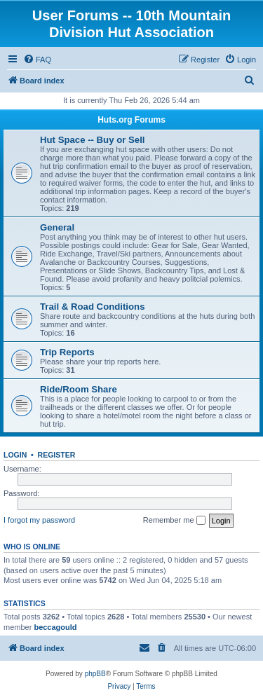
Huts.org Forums (131, 120)
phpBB (95, 674)
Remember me (174, 521)
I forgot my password (39, 520)
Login (15, 455)
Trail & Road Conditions (92, 306)
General (57, 227)
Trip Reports (67, 352)
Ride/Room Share (78, 389)
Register (57, 455)
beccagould (55, 627)
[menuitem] (37, 59)
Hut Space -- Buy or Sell (92, 140)
